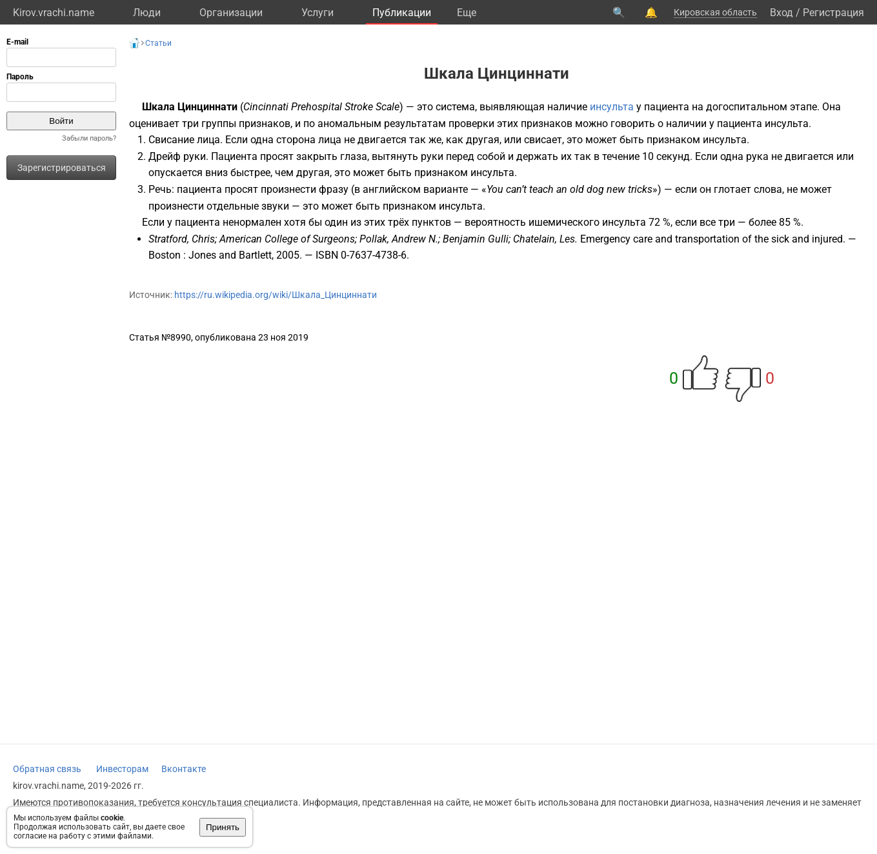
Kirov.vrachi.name (53, 12)
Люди (147, 12)
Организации (231, 12)
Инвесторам (122, 769)
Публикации (401, 12)
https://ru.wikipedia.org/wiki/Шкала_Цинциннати (275, 295)
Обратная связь (47, 769)
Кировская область (715, 12)
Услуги (317, 12)
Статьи (158, 43)
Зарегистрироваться (61, 168)
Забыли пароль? (89, 138)
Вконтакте (183, 769)
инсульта (612, 107)
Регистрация (833, 12)
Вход (781, 12)
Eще (466, 12)
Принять (222, 827)
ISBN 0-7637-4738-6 (361, 255)
